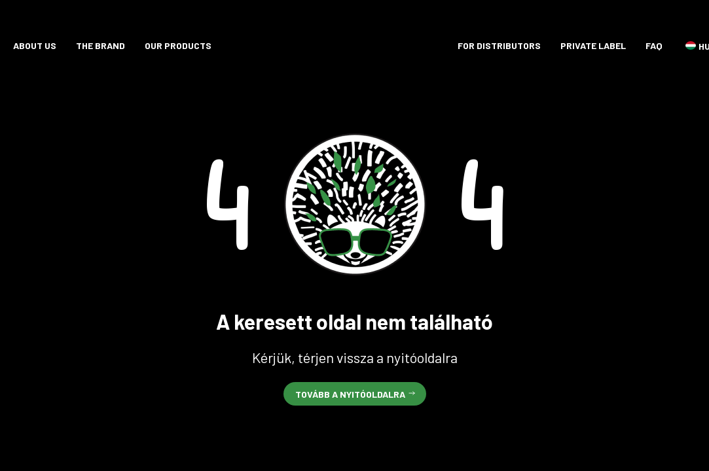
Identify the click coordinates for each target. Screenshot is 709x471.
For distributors (499, 45)
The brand (100, 45)
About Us (34, 45)
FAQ (654, 45)
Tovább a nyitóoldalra (350, 394)
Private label (593, 45)
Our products (178, 45)
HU (690, 45)
